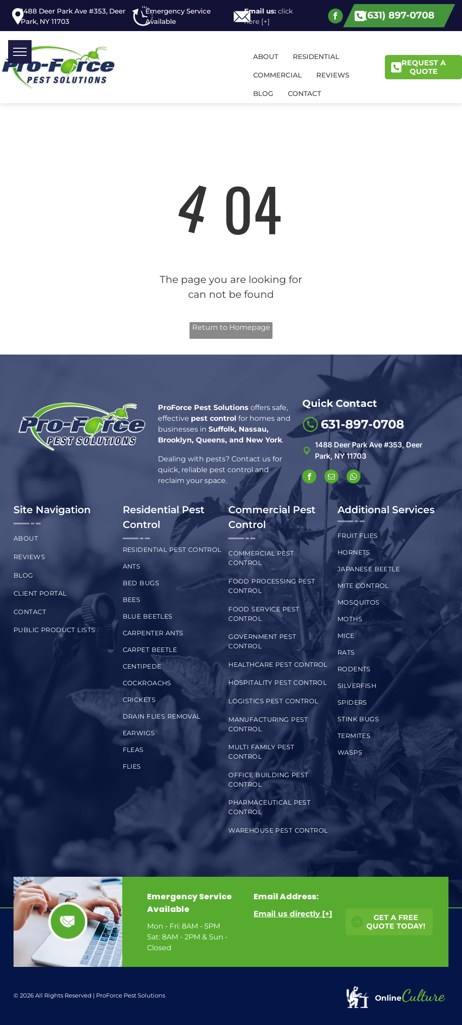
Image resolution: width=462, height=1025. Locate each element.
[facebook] (335, 17)
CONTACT (304, 93)
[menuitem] (63, 539)
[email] (331, 477)
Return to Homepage (231, 327)
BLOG (263, 93)
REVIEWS (332, 75)
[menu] (20, 52)
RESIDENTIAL (316, 56)
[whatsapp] (353, 477)
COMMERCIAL (277, 75)
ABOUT (265, 56)
